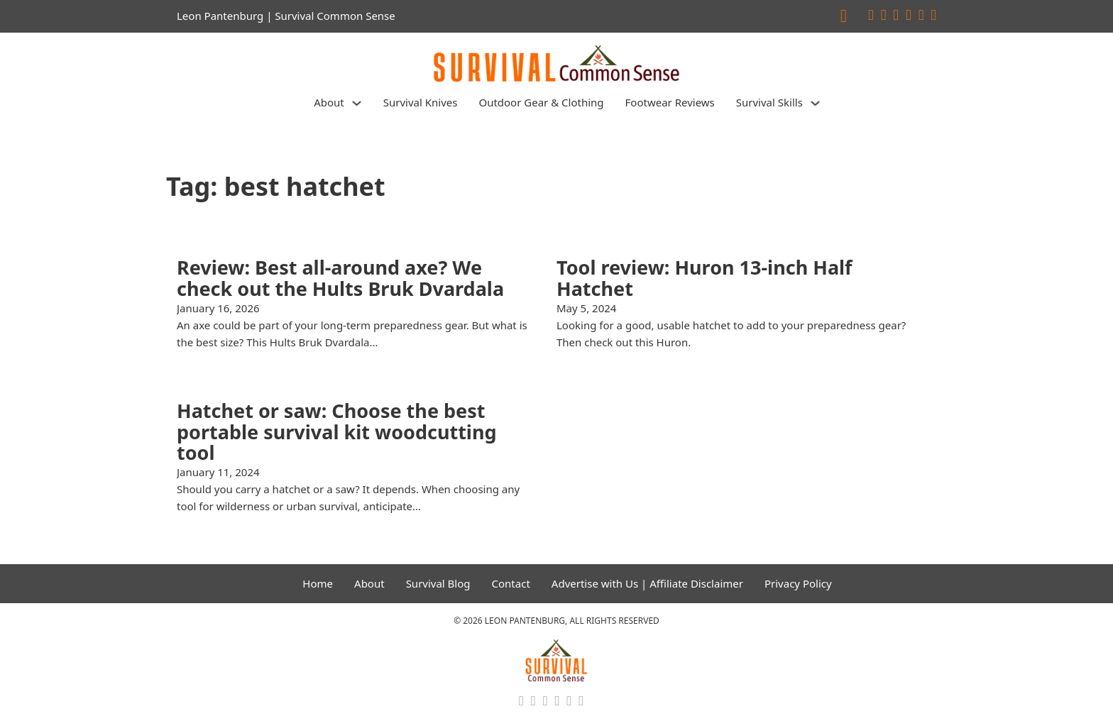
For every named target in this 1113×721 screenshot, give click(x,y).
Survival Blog (438, 583)
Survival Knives (420, 102)
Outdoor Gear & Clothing (540, 102)
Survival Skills (769, 102)
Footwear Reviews (670, 102)
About (329, 102)
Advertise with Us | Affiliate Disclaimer (647, 583)
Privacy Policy (798, 583)
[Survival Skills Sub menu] (815, 103)
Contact (511, 583)
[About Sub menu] (356, 103)
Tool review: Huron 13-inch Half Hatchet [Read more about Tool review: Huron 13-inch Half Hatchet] (704, 278)
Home (317, 583)
